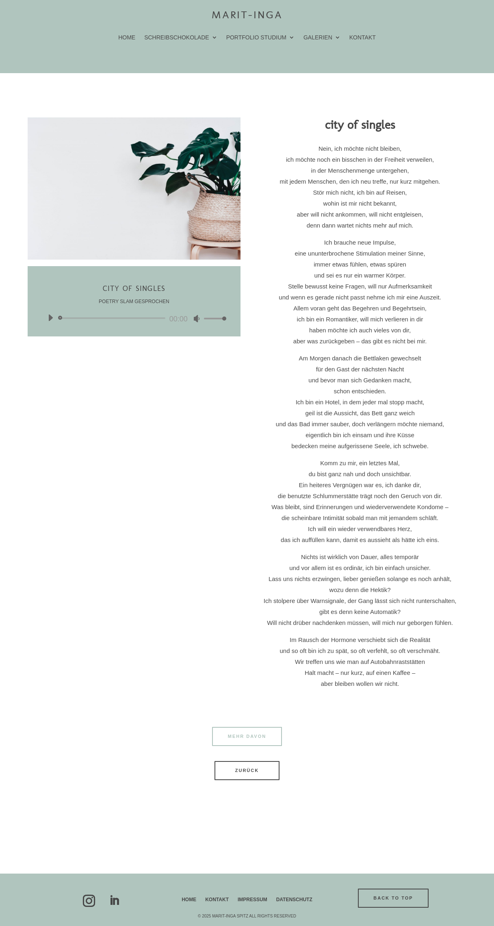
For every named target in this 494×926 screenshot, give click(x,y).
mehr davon (247, 736)
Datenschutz (294, 899)
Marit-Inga (247, 15)
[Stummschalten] (196, 318)
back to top (393, 898)
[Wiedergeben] (50, 317)
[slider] (113, 318)
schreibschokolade (176, 38)
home (126, 38)
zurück (247, 770)
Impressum (252, 899)
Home (189, 899)
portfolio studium (256, 38)
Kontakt (362, 38)
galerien (317, 38)
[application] (134, 318)
